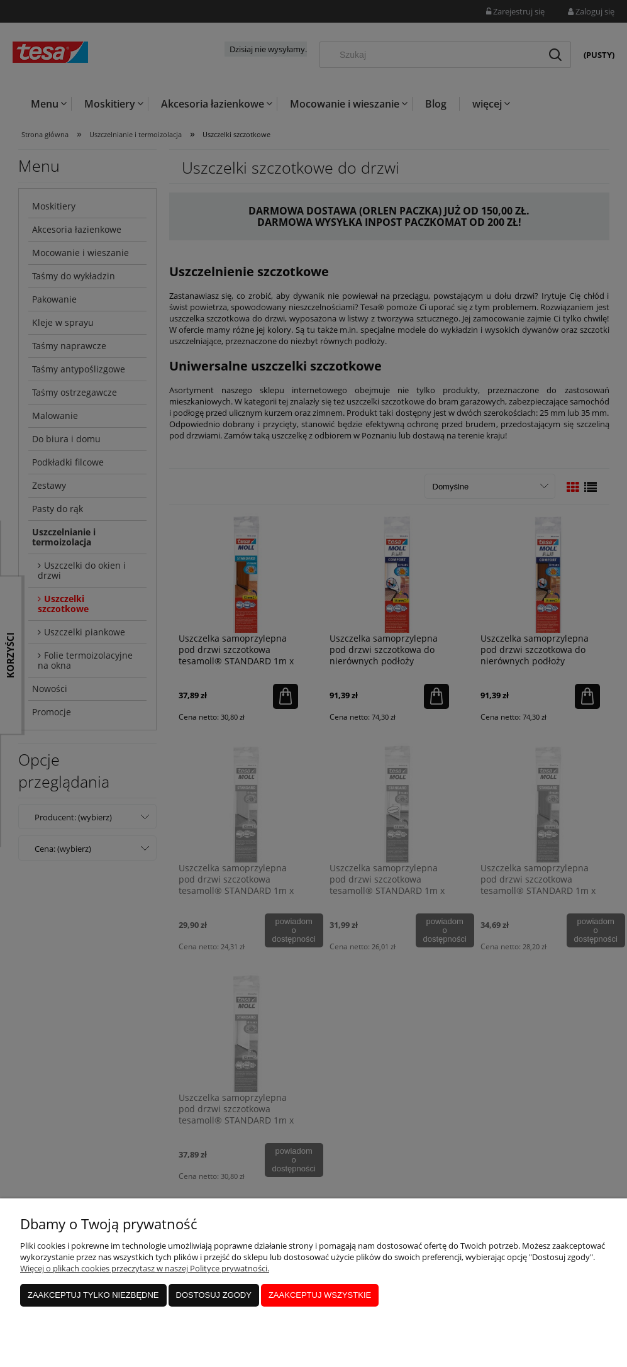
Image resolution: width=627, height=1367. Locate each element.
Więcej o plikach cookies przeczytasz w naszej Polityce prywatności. (144, 1268)
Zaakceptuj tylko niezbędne (93, 1295)
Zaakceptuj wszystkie (320, 1295)
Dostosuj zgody (214, 1295)
